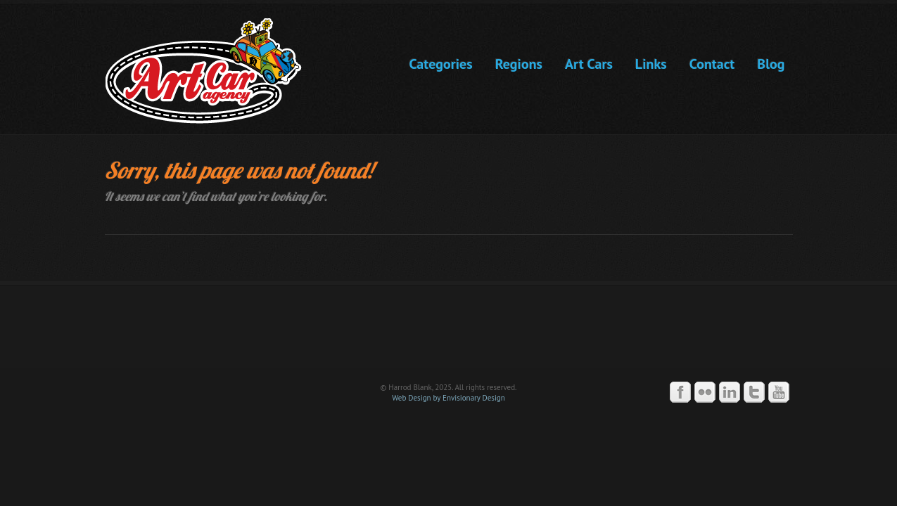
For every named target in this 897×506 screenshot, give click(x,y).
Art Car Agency (448, 333)
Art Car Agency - (214, 71)
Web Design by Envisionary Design (448, 398)
